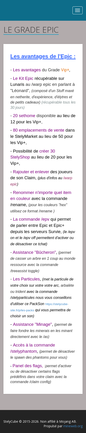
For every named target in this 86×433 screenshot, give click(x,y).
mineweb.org (73, 426)
